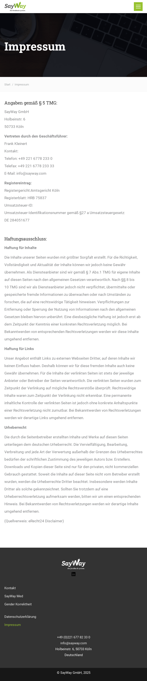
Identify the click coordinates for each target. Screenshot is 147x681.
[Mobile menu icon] (138, 6)
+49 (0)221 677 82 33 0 (73, 637)
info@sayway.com (73, 643)
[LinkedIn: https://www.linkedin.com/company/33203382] (73, 576)
